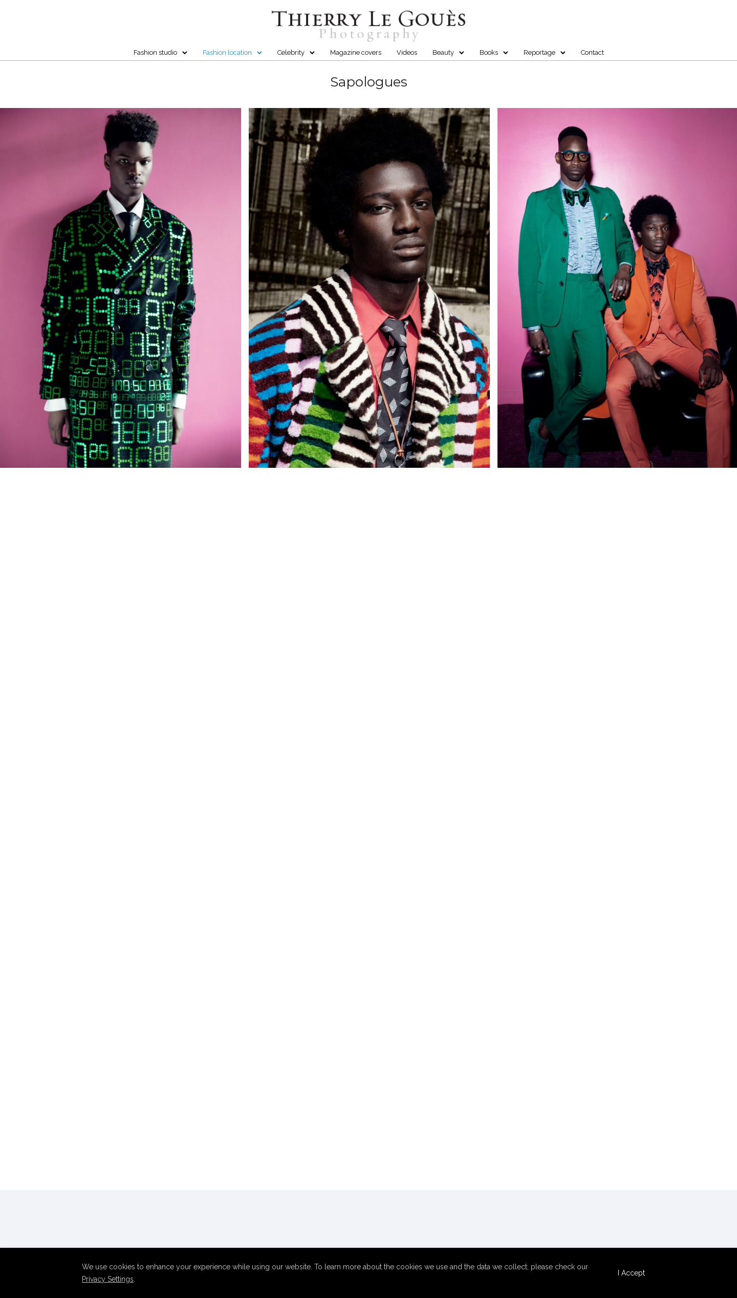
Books (489, 52)
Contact (592, 52)
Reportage (539, 52)
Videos (407, 52)
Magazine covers (355, 52)
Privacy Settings (108, 1279)
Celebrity (291, 52)
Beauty (443, 52)
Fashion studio (155, 52)
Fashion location (227, 52)
